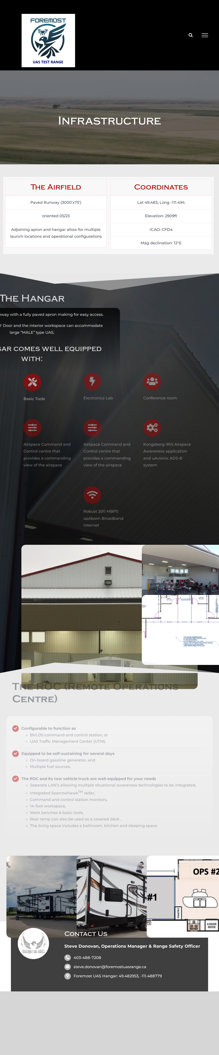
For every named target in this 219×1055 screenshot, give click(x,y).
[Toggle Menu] (205, 35)
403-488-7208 (87, 957)
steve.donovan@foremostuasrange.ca (110, 967)
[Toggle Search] (191, 35)
